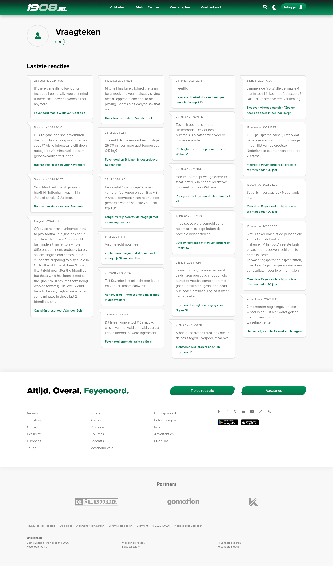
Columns (97, 434)
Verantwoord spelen (120, 526)
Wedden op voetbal (133, 543)
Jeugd (31, 447)
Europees (34, 440)
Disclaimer (66, 526)
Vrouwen (97, 427)
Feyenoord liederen (229, 543)
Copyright (142, 526)
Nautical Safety (131, 547)
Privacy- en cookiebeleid (41, 526)
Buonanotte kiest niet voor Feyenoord (59, 165)
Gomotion (196, 526)
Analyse (96, 420)
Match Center (147, 7)
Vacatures (274, 390)
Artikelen (117, 7)
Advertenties (164, 434)
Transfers (34, 420)
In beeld (160, 427)
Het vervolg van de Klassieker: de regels (274, 331)
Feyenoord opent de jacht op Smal (128, 341)
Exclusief (34, 434)
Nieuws (32, 413)
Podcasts (97, 440)
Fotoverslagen (165, 420)
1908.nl (47, 7)
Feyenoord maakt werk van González (59, 113)
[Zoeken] (265, 7)
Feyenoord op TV (37, 547)
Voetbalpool (211, 7)
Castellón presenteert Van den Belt (58, 310)
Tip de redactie (202, 390)
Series (95, 413)
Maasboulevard (101, 447)
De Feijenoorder (166, 413)
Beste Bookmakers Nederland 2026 (48, 543)
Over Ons (161, 440)
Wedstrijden (180, 7)
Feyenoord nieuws (229, 547)
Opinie (32, 427)
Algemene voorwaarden (90, 526)
